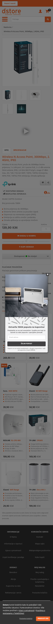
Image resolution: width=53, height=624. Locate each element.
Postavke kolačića (26, 618)
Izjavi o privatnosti (26, 610)
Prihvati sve (43, 618)
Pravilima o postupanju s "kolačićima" (24, 612)
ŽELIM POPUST (26, 343)
